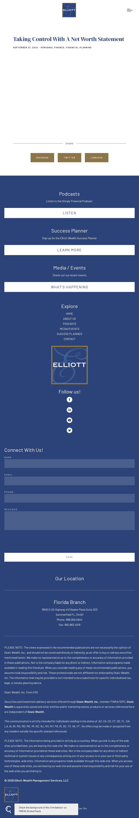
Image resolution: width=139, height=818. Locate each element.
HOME (69, 313)
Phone (9, 492)
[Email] (69, 481)
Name (8, 457)
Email (8, 474)
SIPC (122, 701)
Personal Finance (52, 47)
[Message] (69, 520)
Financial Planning (79, 47)
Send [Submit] (69, 557)
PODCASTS (69, 323)
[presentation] (31, 541)
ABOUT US (69, 318)
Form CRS (32, 692)
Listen (69, 213)
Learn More (69, 250)
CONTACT (69, 339)
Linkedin (97, 157)
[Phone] (69, 498)
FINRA (114, 701)
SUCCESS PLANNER (69, 333)
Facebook (42, 157)
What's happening (69, 287)
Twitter (69, 157)
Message (11, 509)
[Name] (69, 463)
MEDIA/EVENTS (69, 328)
